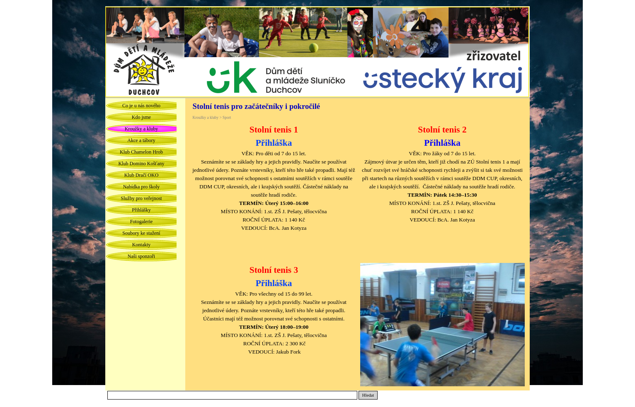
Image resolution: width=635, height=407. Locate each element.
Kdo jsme (141, 117)
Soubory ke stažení (141, 233)
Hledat (368, 395)
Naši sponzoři (141, 256)
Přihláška (442, 143)
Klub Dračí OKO (141, 175)
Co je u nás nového (141, 105)
